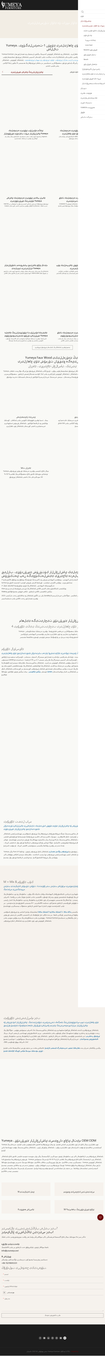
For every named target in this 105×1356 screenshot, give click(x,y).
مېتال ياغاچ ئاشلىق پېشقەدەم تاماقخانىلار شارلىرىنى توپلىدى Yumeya (25, 267)
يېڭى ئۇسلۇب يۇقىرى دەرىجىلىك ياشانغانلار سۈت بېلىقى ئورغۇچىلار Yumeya (26, 132)
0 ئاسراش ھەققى (26, 1209)
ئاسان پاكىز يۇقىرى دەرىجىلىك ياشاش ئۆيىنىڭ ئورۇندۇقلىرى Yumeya (26, 199)
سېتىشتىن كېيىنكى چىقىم (79, 1192)
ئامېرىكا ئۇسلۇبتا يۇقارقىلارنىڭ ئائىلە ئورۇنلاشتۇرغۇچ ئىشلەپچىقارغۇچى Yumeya (26, 334)
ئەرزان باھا (26, 468)
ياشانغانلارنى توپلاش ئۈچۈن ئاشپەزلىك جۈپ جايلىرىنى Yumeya (79, 267)
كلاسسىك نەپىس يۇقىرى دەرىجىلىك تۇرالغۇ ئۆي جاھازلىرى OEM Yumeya (79, 132)
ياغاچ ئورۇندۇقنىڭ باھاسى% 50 (79, 1209)
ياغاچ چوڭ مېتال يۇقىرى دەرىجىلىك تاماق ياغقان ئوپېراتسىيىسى (79, 199)
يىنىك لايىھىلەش (26, 417)
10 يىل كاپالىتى (26, 1192)
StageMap (74, 1352)
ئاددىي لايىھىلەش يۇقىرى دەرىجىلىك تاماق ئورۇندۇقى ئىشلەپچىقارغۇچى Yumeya (79, 334)
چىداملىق (79, 417)
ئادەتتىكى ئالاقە (10, 1244)
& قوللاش (6, 1256)
